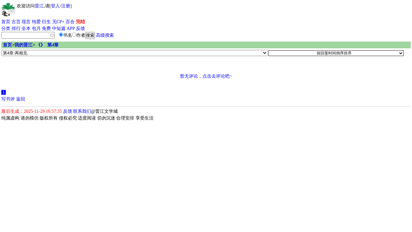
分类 (5, 28)
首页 (5, 21)
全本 (26, 28)
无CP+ (58, 21)
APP (71, 28)
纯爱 (36, 21)
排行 (16, 28)
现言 (26, 21)
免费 (46, 28)
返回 (20, 99)
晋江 (39, 6)
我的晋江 (23, 45)
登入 (55, 6)
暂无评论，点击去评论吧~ (206, 76)
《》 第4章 (47, 45)
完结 (80, 21)
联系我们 (82, 111)
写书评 (8, 99)
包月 (36, 28)
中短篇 (59, 28)
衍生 (46, 21)
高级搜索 (105, 35)
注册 (65, 6)
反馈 (80, 28)
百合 (70, 21)
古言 (16, 21)
